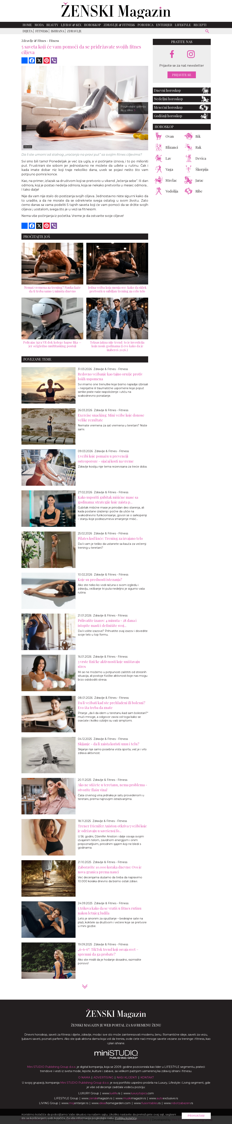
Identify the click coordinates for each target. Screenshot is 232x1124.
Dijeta (27, 31)
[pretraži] (207, 32)
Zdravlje (74, 31)
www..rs (111, 1093)
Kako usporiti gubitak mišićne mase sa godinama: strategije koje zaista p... (108, 499)
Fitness (41, 31)
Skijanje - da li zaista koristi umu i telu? (108, 744)
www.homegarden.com (111, 1103)
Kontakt (147, 1077)
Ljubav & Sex (71, 25)
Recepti (200, 25)
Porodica (145, 25)
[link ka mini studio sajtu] (116, 1058)
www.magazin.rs (97, 1098)
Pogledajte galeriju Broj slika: (133, 108)
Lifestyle (183, 25)
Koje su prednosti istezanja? (100, 579)
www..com (138, 1093)
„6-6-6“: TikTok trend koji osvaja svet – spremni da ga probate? (108, 952)
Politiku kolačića (126, 1118)
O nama (84, 1077)
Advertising (103, 1077)
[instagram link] (191, 54)
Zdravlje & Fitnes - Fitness (110, 369)
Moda (39, 25)
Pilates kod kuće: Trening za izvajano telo (110, 538)
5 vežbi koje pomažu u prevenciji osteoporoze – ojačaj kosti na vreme (106, 458)
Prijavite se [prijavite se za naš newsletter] (181, 75)
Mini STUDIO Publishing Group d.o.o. (51, 1067)
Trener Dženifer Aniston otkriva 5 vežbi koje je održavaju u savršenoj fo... (112, 828)
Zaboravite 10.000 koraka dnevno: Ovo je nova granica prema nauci (110, 869)
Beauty (52, 25)
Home (27, 25)
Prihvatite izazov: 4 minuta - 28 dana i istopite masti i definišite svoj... (107, 623)
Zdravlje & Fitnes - (34, 41)
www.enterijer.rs (74, 1103)
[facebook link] (172, 54)
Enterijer (164, 25)
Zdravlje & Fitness (119, 25)
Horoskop (92, 25)
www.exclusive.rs (163, 1098)
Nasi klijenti (127, 1077)
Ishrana (57, 31)
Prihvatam (196, 1115)
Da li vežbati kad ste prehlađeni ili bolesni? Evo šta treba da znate (111, 705)
